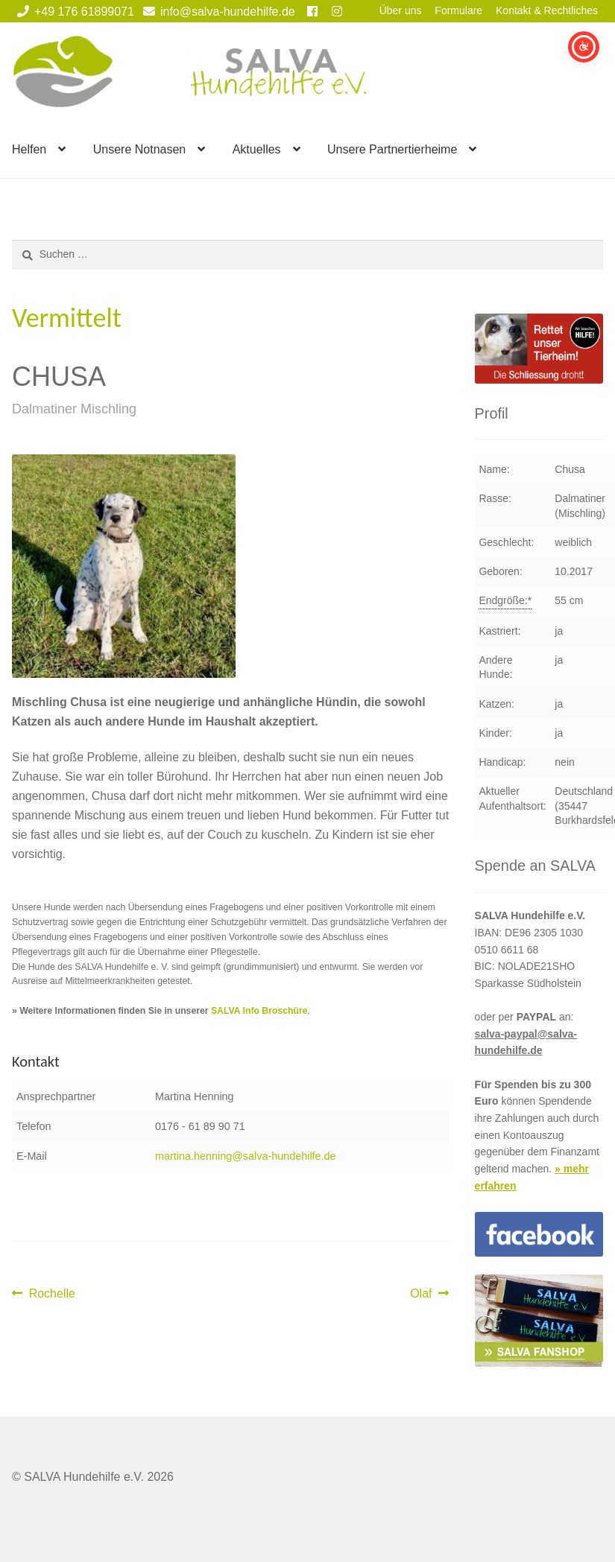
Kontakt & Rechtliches (547, 10)
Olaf (429, 1294)
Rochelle (51, 1294)
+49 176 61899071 (73, 11)
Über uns (400, 10)
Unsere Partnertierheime (392, 149)
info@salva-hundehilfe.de (216, 11)
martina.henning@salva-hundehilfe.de (245, 1156)
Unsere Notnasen (139, 149)
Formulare (458, 10)
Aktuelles (257, 149)
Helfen (29, 149)
